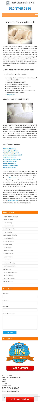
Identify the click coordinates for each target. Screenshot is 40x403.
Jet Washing (7, 269)
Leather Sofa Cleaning (9, 266)
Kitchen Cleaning (8, 275)
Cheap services (11, 94)
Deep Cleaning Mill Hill (9, 148)
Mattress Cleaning (8, 241)
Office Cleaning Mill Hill (9, 163)
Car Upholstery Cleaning (10, 272)
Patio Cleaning (7, 247)
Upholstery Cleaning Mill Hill (11, 153)
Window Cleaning (8, 250)
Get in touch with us (15, 178)
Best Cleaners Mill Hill (22, 2)
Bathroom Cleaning (9, 263)
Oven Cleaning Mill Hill (9, 157)
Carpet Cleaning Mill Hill (10, 161)
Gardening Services (8, 226)
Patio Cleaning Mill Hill (9, 167)
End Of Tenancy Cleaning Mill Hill (12, 155)
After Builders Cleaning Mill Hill (12, 159)
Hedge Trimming (8, 257)
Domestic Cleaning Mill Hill (10, 165)
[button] (36, 15)
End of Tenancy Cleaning (10, 216)
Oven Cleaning (7, 232)
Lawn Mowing (7, 260)
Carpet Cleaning (8, 219)
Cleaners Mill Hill (13, 200)
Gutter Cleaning (8, 281)
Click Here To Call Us (20, 399)
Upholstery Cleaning (9, 229)
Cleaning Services (8, 253)
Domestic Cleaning (8, 238)
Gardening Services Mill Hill (10, 151)
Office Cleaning (7, 244)
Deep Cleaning (7, 222)
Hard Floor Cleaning (9, 278)
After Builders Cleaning (10, 235)
